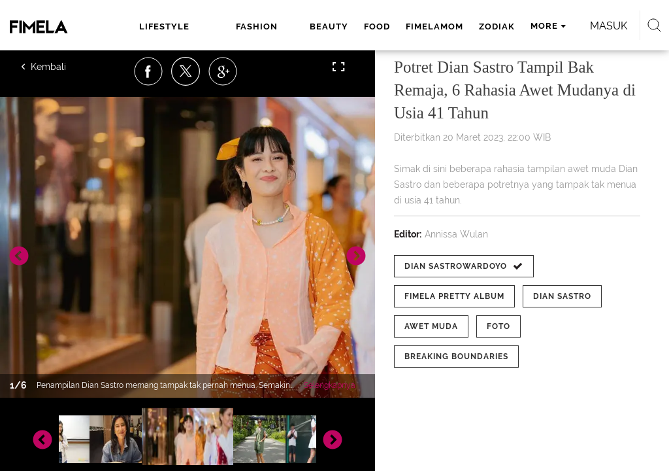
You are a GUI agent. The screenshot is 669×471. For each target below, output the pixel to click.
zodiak (497, 26)
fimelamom (434, 26)
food (377, 26)
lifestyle (164, 26)
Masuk (608, 26)
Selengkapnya (329, 385)
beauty (329, 26)
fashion (257, 26)
